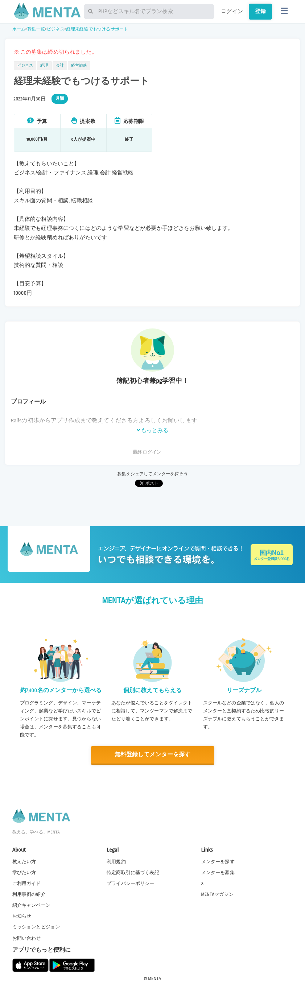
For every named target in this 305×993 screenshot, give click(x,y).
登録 (260, 11)
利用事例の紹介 (29, 894)
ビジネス (56, 29)
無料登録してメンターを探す (153, 755)
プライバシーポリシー (130, 883)
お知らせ (22, 916)
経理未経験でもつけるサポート (97, 29)
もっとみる (153, 430)
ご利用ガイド (26, 883)
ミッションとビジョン (36, 927)
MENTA (154, 978)
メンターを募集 (218, 872)
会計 (60, 65)
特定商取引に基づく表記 (133, 872)
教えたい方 (24, 861)
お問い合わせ (26, 937)
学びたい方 (24, 872)
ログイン (232, 11)
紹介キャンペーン (31, 905)
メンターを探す (218, 861)
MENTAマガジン (217, 894)
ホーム (18, 29)
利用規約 (116, 861)
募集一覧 (36, 29)
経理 (44, 65)
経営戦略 (79, 65)
